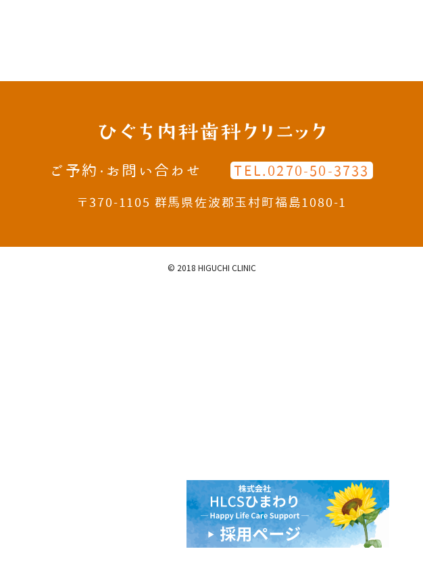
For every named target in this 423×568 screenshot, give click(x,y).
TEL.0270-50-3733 (301, 170)
